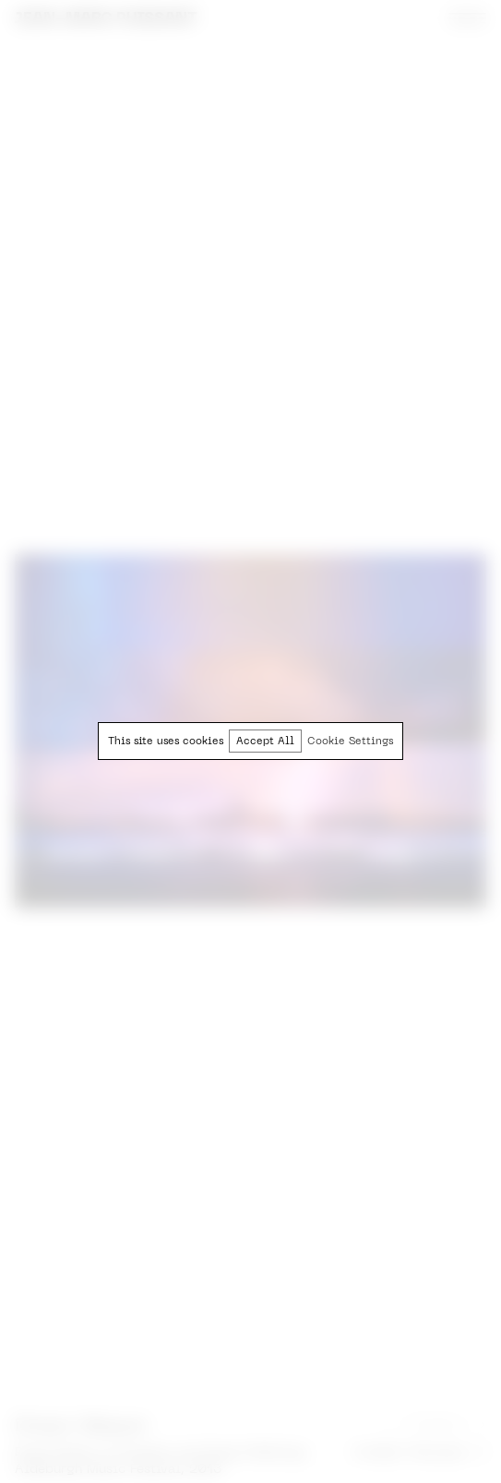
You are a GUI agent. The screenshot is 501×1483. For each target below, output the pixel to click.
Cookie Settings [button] (350, 742)
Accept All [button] (265, 742)
